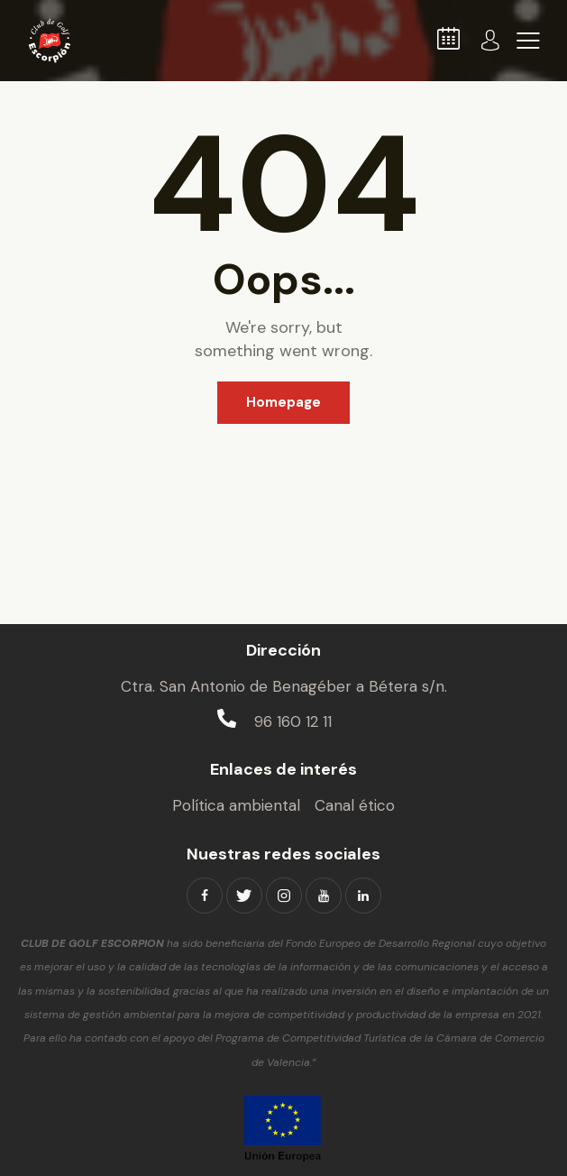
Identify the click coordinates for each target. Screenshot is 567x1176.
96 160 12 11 (293, 721)
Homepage (283, 402)
